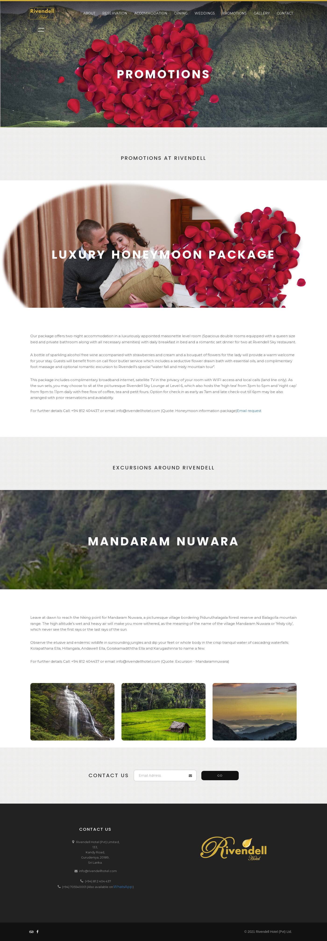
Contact (285, 13)
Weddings (205, 13)
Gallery (262, 13)
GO (220, 775)
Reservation (114, 13)
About (89, 13)
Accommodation (150, 13)
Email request (249, 410)
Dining (181, 13)
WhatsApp (122, 886)
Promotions (234, 13)
